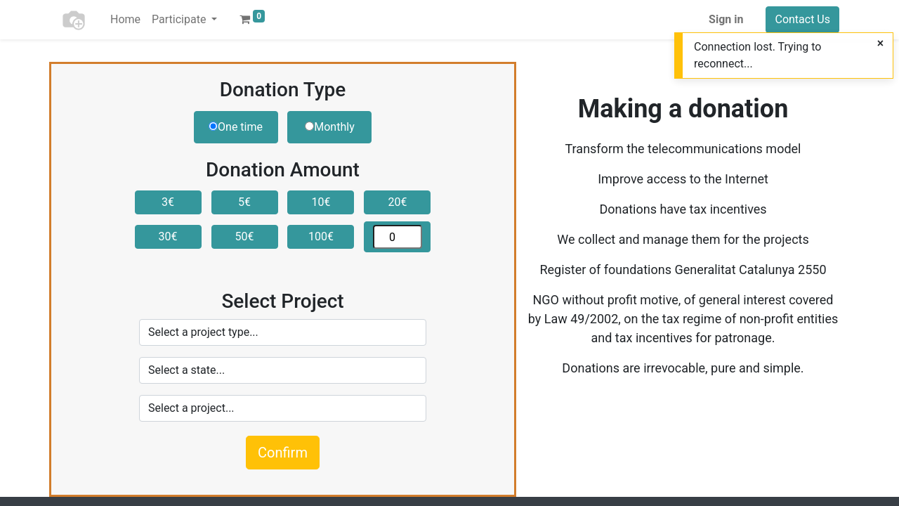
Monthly (329, 127)
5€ (244, 202)
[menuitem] (125, 20)
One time (236, 127)
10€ (320, 202)
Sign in (726, 19)
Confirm (283, 452)
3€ (168, 202)
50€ (244, 236)
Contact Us (802, 19)
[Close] (880, 43)
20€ (397, 202)
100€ (321, 236)
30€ (168, 236)
